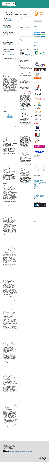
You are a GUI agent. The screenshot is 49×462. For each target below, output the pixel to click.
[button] (37, 32)
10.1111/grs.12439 (23, 109)
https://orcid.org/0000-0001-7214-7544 (8, 20)
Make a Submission (38, 20)
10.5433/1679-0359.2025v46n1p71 (25, 134)
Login (46, 0)
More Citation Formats (23, 35)
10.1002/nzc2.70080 (23, 120)
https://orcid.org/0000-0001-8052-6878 (8, 27)
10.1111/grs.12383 (23, 155)
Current (3, 6)
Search (45, 6)
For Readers (36, 42)
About (11, 6)
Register (43, 0)
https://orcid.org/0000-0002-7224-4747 (8, 41)
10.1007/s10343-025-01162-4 (24, 165)
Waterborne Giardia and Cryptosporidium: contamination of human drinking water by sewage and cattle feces (40, 191)
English (35, 26)
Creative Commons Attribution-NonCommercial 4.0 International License (26, 55)
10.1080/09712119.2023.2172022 (25, 182)
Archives (7, 6)
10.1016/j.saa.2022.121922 (24, 146)
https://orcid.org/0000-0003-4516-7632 (8, 51)
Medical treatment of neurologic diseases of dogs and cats (39, 177)
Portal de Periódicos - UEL (25, 6)
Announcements (16, 6)
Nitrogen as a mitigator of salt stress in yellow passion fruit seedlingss (39, 196)
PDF (21, 18)
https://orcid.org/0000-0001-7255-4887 (8, 44)
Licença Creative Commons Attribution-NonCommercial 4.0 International (20, 451)
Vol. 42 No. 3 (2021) (23, 40)
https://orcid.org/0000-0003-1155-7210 (8, 34)
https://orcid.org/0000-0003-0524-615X (8, 37)
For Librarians (36, 45)
